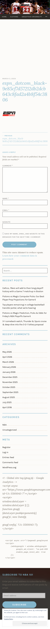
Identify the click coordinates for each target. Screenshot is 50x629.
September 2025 (10, 392)
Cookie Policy (8, 619)
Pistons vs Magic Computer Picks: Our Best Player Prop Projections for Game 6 (23, 298)
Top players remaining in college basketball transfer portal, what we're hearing (23, 306)
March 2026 (8, 362)
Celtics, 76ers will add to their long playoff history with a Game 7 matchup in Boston (22, 290)
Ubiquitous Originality (32, 17)
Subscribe (19, 604)
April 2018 (7, 407)
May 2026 (7, 352)
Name (5, 198)
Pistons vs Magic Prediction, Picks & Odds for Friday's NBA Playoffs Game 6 (24, 315)
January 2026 (8, 372)
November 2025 (10, 382)
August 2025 (8, 397)
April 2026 (7, 357)
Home (4, 17)
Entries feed (8, 457)
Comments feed (10, 462)
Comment (7, 166)
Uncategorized (9, 430)
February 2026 (9, 367)
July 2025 (7, 402)
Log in (5, 452)
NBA (4, 424)
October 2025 (8, 387)
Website (6, 222)
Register (6, 447)
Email (5, 210)
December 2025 (9, 377)
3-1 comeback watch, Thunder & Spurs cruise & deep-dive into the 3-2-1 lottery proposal (24, 323)
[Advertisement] (25, 49)
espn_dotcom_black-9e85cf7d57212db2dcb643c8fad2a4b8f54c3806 (25, 139)
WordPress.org (9, 467)
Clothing (14, 17)
